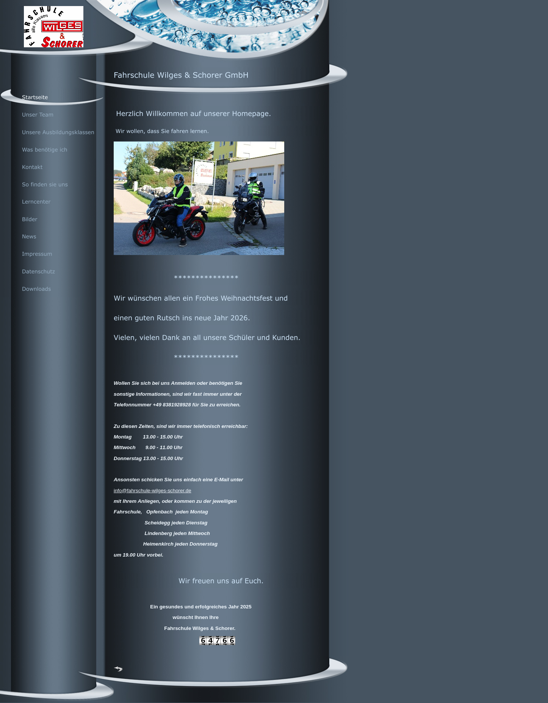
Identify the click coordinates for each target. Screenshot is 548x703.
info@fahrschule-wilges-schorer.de (152, 490)
